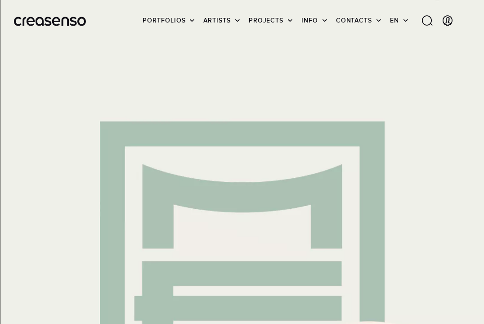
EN (394, 20)
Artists (216, 20)
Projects (266, 20)
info (309, 20)
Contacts (354, 20)
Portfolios (164, 20)
